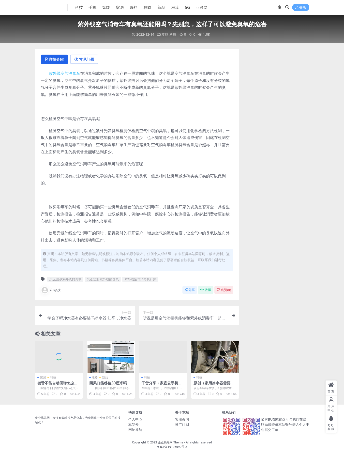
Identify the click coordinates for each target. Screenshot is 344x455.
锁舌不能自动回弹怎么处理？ (57, 385)
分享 (190, 290)
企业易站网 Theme (170, 442)
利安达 (51, 290)
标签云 (133, 424)
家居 (43, 377)
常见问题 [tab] (84, 59)
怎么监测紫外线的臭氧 (103, 279)
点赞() (224, 290)
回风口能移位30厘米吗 (108, 382)
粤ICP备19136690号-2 (172, 447)
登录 (300, 7)
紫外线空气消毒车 (64, 73)
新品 (105, 377)
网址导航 (135, 429)
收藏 (205, 290)
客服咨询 (182, 419)
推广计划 (182, 424)
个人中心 (135, 419)
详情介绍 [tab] (54, 59)
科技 (172, 34)
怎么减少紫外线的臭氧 (65, 279)
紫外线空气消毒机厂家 (140, 279)
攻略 (165, 34)
